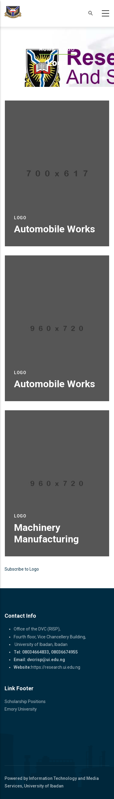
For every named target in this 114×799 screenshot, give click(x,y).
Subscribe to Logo (22, 569)
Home (47, 49)
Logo (20, 217)
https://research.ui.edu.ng (55, 667)
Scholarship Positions (25, 701)
